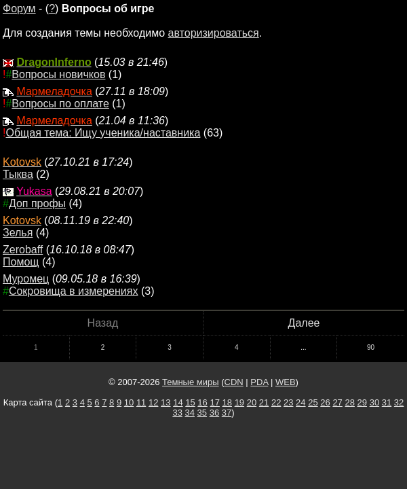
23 (288, 402)
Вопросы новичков (58, 74)
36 (214, 413)
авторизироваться (213, 33)
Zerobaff (23, 249)
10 (129, 402)
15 (190, 402)
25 (312, 402)
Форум (19, 8)
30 (374, 402)
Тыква (18, 174)
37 (226, 413)
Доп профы (37, 203)
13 (165, 402)
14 (177, 402)
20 (251, 402)
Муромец (26, 279)
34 (190, 413)
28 (349, 402)
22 (276, 402)
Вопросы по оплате (60, 103)
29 (362, 402)
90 (370, 347)
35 (202, 413)
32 (399, 402)
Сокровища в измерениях (73, 291)
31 (386, 402)
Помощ (21, 262)
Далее (304, 323)
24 (300, 402)
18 (227, 402)
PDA (259, 382)
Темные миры (190, 382)
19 (239, 402)
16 (202, 402)
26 (325, 402)
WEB (285, 382)
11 (141, 402)
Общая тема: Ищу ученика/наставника (102, 133)
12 (153, 402)
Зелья (18, 232)
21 (264, 402)
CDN (234, 382)
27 (337, 402)
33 (177, 413)
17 (214, 402)
